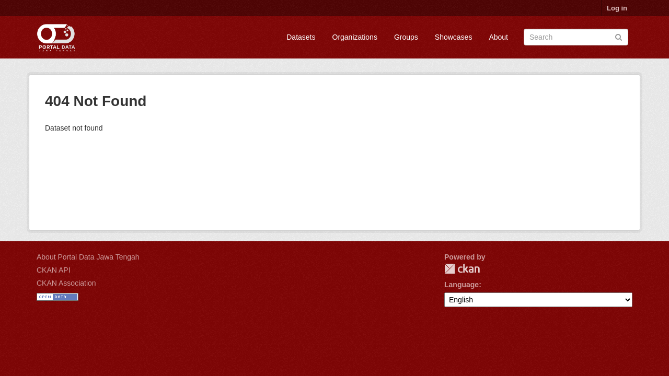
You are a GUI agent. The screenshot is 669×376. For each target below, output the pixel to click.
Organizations (354, 37)
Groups (406, 37)
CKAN (462, 268)
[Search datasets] (576, 37)
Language (461, 284)
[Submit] (618, 36)
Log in (617, 8)
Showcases (453, 37)
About (498, 37)
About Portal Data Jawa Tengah (88, 257)
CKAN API (54, 270)
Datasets (300, 37)
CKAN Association (66, 283)
